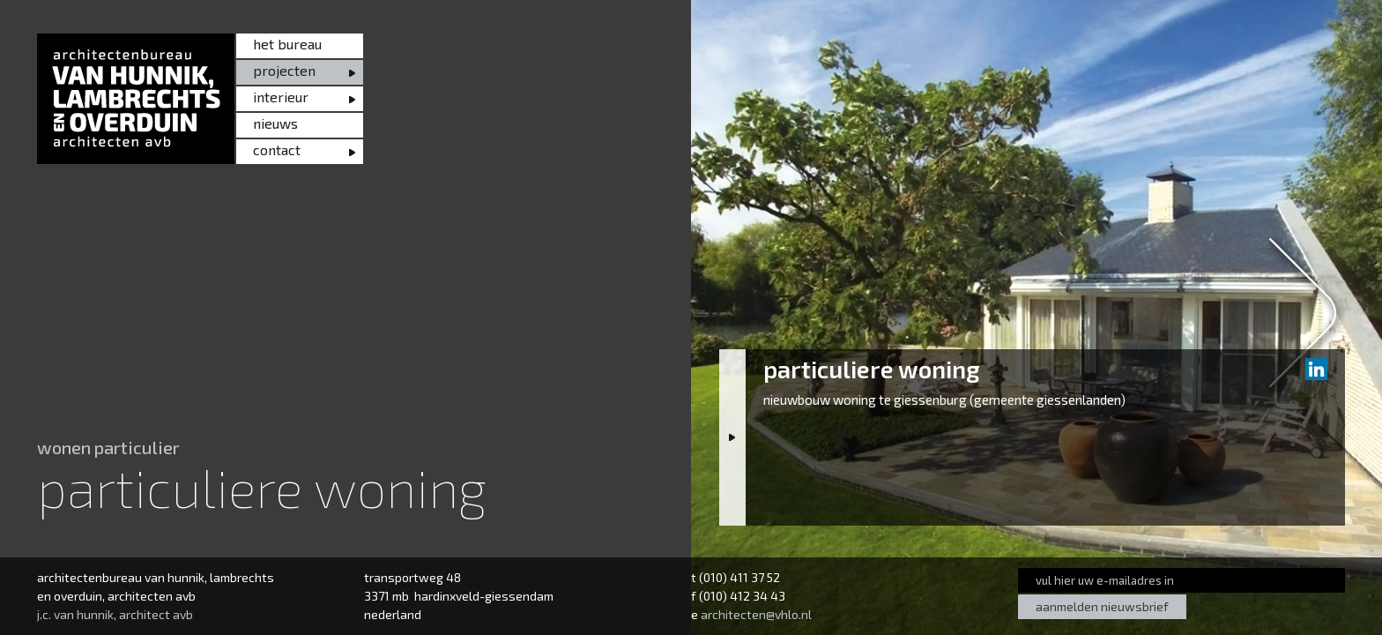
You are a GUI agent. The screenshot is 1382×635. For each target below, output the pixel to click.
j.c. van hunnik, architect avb (115, 614)
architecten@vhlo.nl (756, 614)
